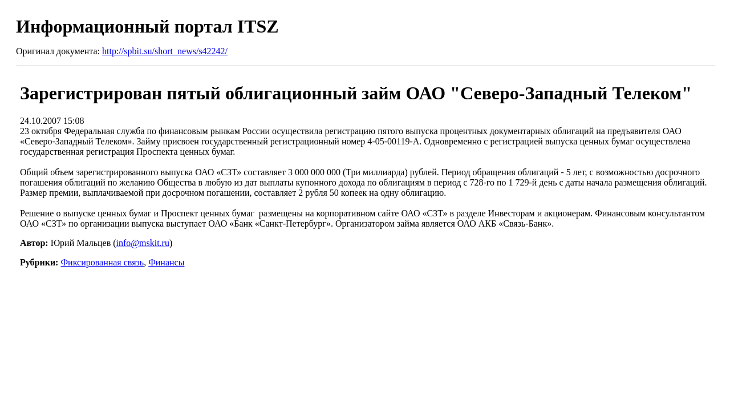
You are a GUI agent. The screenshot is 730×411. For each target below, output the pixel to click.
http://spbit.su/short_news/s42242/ (165, 51)
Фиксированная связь (102, 262)
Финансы (166, 262)
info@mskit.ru (142, 243)
